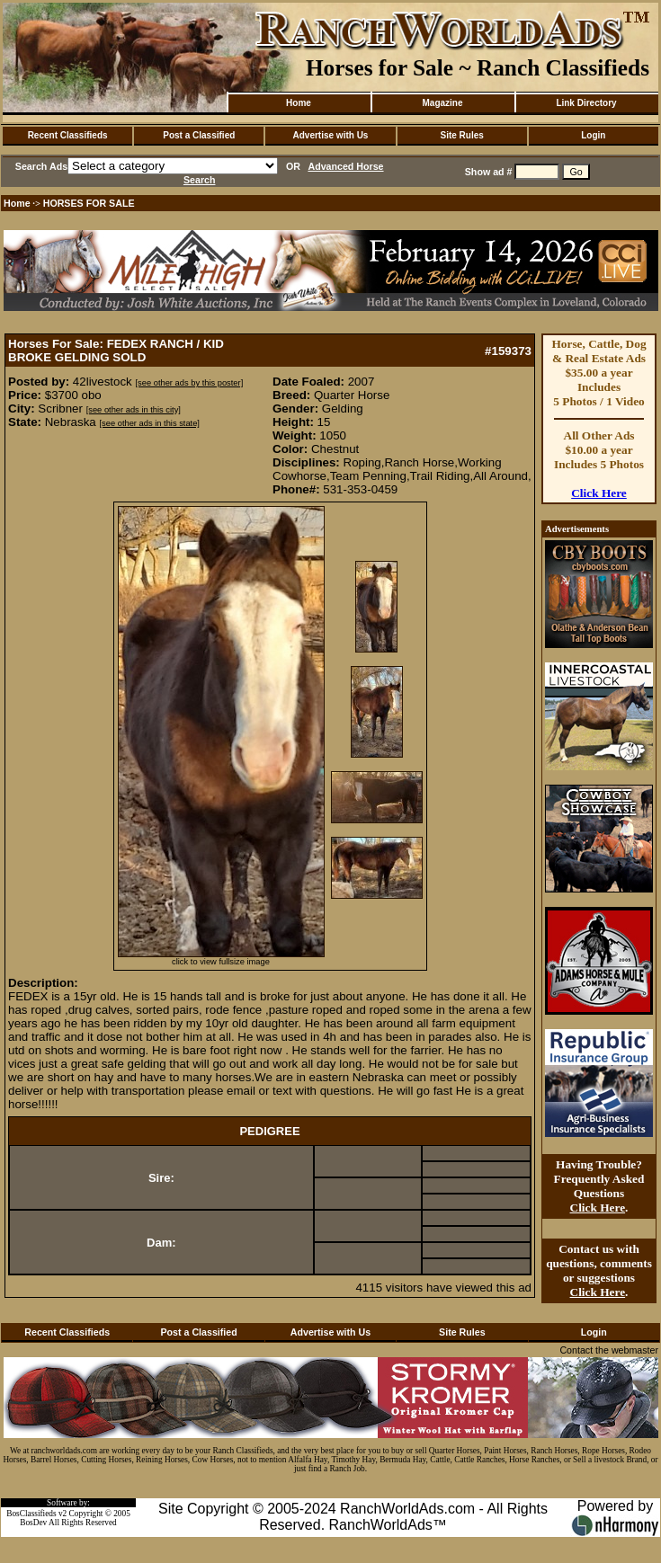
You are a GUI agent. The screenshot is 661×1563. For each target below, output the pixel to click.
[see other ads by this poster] (189, 382)
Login (593, 135)
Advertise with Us (331, 135)
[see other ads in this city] (133, 409)
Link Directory (586, 103)
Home (298, 103)
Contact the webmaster (608, 1350)
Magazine (442, 103)
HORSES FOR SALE (89, 203)
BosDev (33, 1522)
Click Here (599, 493)
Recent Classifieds (68, 135)
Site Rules (461, 135)
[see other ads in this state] (149, 423)
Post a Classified (199, 135)
